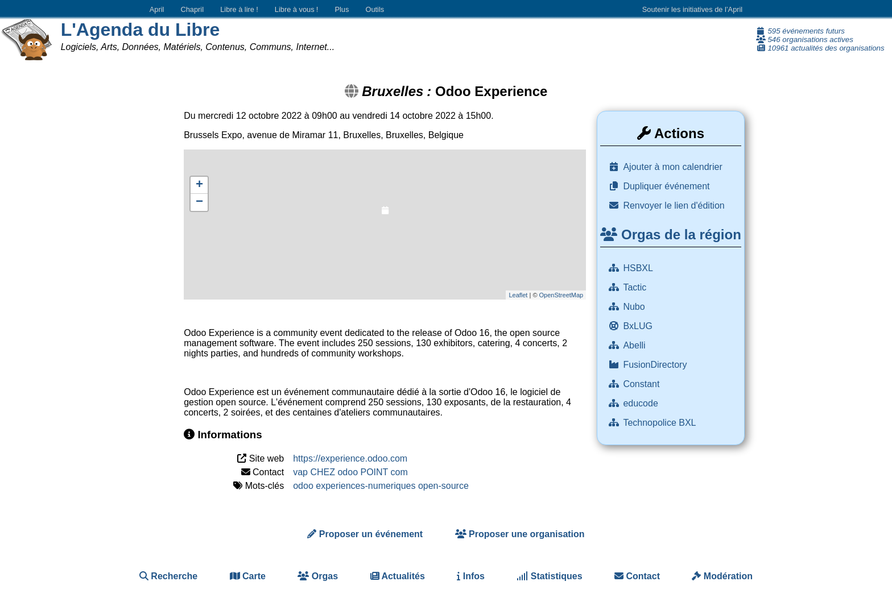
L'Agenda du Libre (140, 29)
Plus (341, 9)
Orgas (318, 576)
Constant (642, 384)
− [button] (199, 202)
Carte (248, 576)
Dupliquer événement (666, 186)
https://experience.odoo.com (350, 458)
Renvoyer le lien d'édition (673, 205)
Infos (471, 576)
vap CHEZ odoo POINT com (350, 472)
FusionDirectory (656, 364)
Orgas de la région (670, 234)
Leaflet (518, 295)
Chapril (192, 9)
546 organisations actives (804, 39)
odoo (303, 486)
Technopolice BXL (660, 422)
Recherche (168, 576)
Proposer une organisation (520, 534)
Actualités (397, 576)
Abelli (635, 345)
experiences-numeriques (365, 486)
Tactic (636, 287)
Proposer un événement (365, 534)
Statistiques (549, 576)
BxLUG (639, 326)
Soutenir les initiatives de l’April (692, 9)
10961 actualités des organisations (820, 48)
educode (641, 403)
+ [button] (199, 185)
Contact (637, 576)
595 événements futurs (800, 31)
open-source (443, 486)
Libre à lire (239, 9)
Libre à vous (296, 9)
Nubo (635, 307)
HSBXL (639, 268)
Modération (722, 576)
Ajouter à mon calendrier (672, 167)
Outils (374, 9)
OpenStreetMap (561, 295)
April (157, 9)
